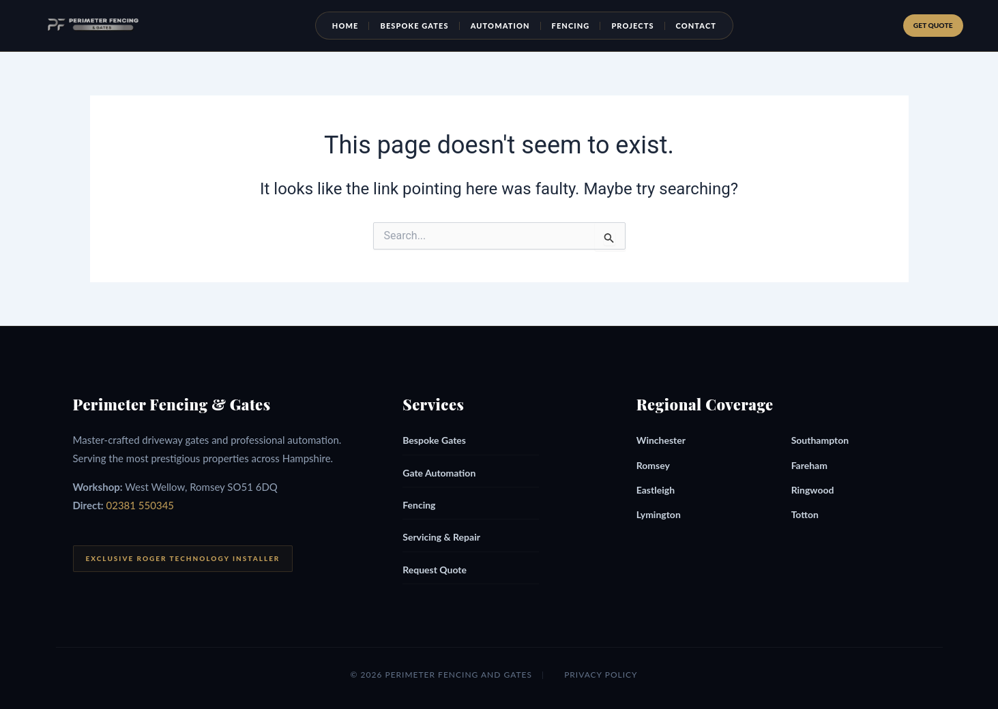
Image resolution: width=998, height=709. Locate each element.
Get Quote (930, 24)
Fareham (809, 465)
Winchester (661, 440)
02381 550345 (140, 505)
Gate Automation (438, 473)
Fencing (578, 25)
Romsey (653, 465)
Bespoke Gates (422, 25)
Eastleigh (655, 490)
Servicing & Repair (441, 537)
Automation (508, 25)
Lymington (658, 514)
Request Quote (434, 569)
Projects (640, 25)
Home (353, 25)
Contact (704, 25)
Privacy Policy (600, 674)
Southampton (820, 440)
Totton (805, 514)
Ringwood (812, 490)
